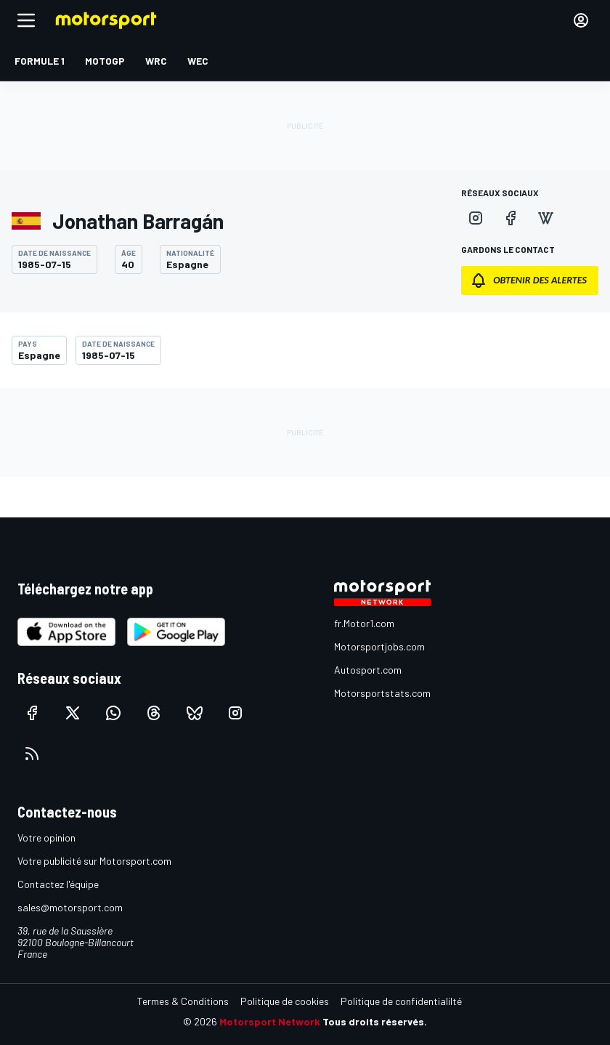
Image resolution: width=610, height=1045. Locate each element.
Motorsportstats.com (382, 693)
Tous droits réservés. (374, 1021)
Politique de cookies (284, 1001)
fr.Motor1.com (364, 623)
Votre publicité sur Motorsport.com (94, 861)
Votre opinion (46, 837)
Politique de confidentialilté (401, 1001)
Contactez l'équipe (58, 884)
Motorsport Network (269, 1021)
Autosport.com (368, 669)
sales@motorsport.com (70, 907)
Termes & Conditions (183, 1001)
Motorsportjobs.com (379, 646)
